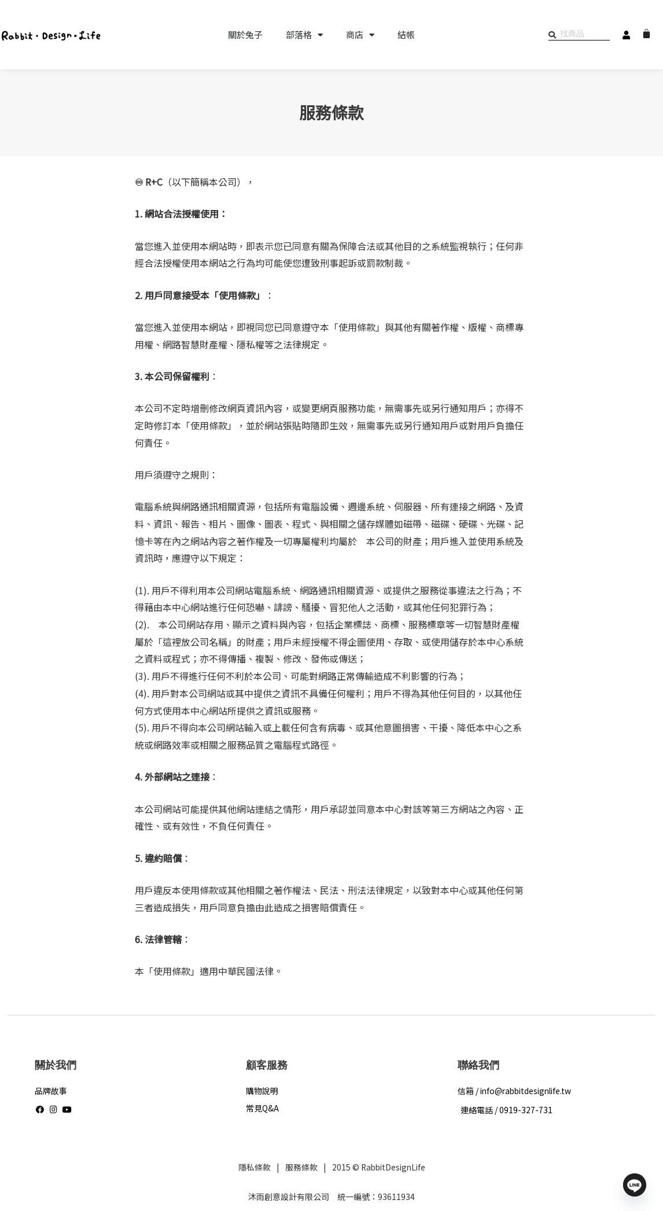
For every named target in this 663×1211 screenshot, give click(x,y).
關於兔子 (245, 35)
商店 (360, 35)
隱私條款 (252, 1167)
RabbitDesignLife (393, 1167)
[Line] (634, 1185)
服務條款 (299, 1167)
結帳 (406, 35)
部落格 (304, 35)
